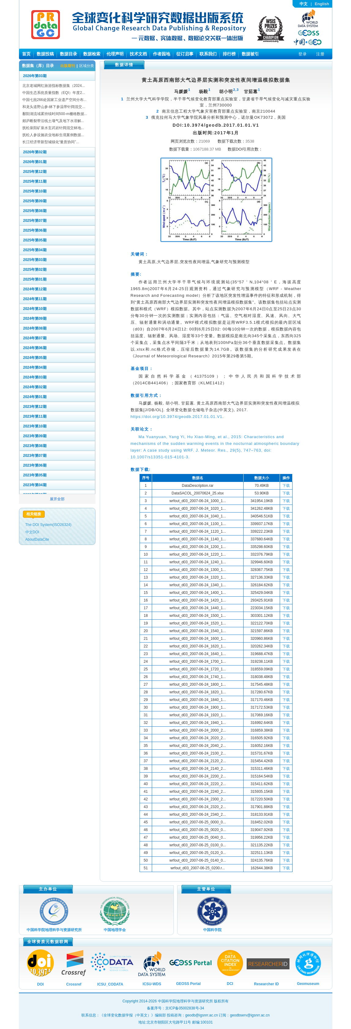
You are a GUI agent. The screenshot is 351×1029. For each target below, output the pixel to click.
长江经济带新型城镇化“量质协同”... (50, 142)
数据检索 (91, 53)
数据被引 (250, 53)
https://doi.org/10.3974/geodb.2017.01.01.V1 (176, 416)
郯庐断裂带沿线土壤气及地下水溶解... (53, 121)
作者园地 (161, 53)
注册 (320, 54)
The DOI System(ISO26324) (48, 525)
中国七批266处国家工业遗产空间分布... (54, 100)
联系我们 (208, 53)
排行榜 (229, 53)
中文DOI (32, 532)
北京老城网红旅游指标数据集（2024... (53, 86)
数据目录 (68, 53)
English (322, 4)
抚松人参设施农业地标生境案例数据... (53, 135)
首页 (26, 53)
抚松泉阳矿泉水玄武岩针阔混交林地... (53, 128)
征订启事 (184, 53)
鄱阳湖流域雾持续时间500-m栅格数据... (54, 114)
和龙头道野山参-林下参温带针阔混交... (53, 107)
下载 (286, 485)
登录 (302, 54)
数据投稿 (45, 53)
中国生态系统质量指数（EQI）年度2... (53, 93)
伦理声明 (115, 53)
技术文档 (138, 53)
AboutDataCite (37, 539)
